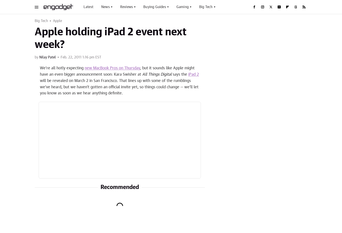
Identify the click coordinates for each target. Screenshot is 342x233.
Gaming (182, 7)
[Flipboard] (287, 7)
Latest (88, 7)
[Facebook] (254, 7)
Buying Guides (154, 7)
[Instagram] (262, 7)
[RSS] (304, 7)
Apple (57, 21)
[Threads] (295, 7)
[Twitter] (271, 7)
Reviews (126, 7)
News (105, 7)
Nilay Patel (47, 57)
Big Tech (206, 7)
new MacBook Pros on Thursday (112, 68)
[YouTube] (279, 7)
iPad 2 (193, 75)
